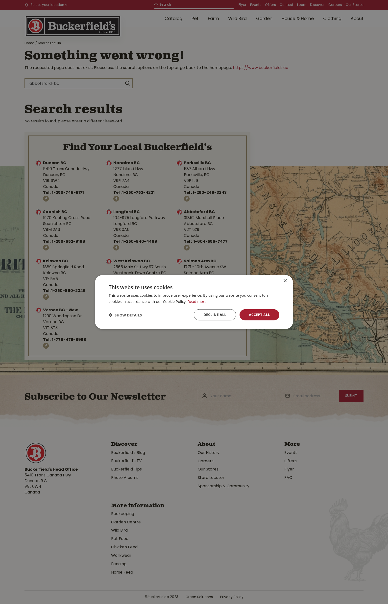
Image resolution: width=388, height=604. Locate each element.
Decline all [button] (214, 314)
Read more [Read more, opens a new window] (197, 301)
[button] (125, 315)
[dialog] (194, 302)
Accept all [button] (259, 314)
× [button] (285, 281)
